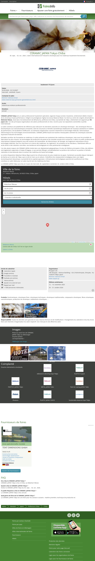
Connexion (4, 1)
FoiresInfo (47, 6)
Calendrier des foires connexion (59, 552)
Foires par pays (17, 524)
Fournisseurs (27, 10)
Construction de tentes (9, 454)
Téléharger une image (19, 341)
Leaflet (72, 242)
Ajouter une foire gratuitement (50, 10)
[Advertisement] (47, 34)
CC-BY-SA (92, 242)
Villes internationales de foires (22, 531)
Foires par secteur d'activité (21, 521)
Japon (22, 506)
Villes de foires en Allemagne (21, 528)
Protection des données (56, 541)
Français (89, 1)
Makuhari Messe (8, 245)
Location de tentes (8, 461)
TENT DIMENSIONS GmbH (14, 447)
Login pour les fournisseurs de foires (61, 559)
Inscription (12, 1)
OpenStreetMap (82, 242)
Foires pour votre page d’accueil (59, 548)
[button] (47, 225)
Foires (13, 10)
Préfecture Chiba (33, 506)
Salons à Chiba (8, 249)
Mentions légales (54, 545)
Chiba (46, 506)
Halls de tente (7, 459)
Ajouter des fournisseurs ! (10, 471)
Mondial (13, 506)
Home (4, 506)
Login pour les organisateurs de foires (61, 555)
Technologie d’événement (10, 456)
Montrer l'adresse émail (10, 98)
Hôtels (72, 10)
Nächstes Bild (30, 434)
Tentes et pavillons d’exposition (12, 457)
